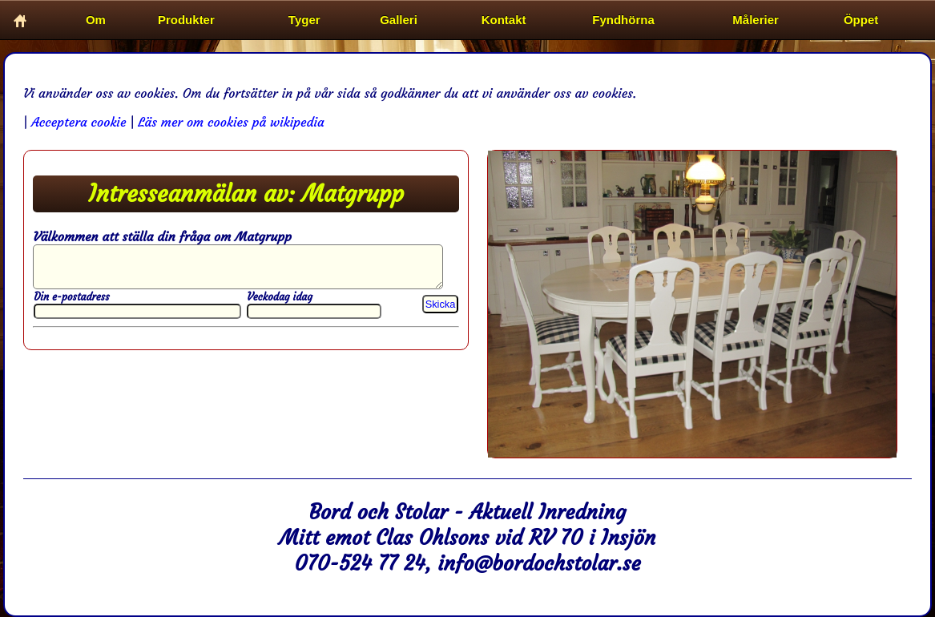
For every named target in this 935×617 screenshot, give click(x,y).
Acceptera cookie (78, 122)
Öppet (861, 19)
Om (96, 19)
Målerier (755, 19)
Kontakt (504, 19)
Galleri (398, 19)
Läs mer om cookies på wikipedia (231, 122)
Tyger (304, 19)
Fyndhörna (623, 19)
